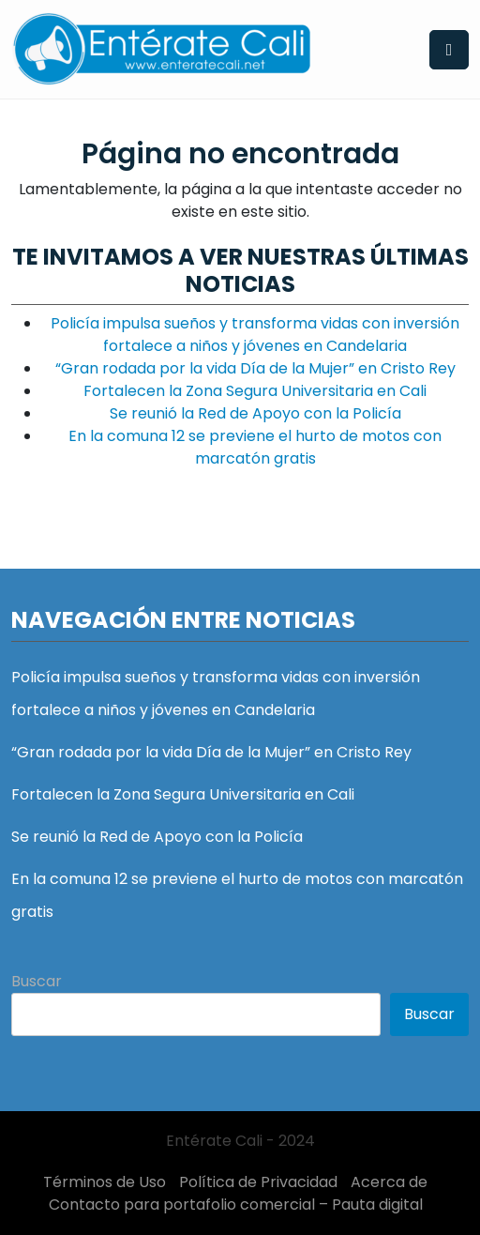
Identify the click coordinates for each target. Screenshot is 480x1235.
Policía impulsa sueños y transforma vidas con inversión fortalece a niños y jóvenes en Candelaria (255, 335)
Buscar (36, 981)
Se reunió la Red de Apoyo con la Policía (255, 413)
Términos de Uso (104, 1182)
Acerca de (389, 1182)
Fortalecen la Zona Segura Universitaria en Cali (255, 391)
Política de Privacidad (258, 1182)
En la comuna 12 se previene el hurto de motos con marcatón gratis (255, 447)
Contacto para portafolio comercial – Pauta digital (236, 1204)
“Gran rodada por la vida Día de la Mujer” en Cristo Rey (255, 368)
